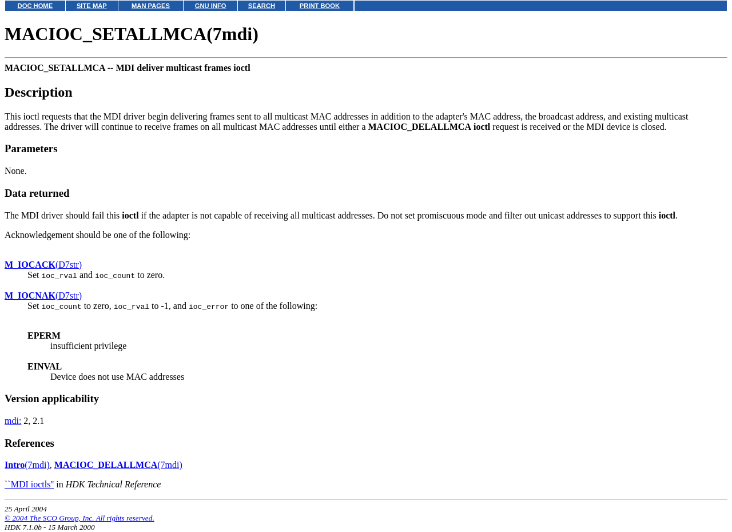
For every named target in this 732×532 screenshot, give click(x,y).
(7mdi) (27, 465)
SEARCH (261, 5)
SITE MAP (92, 5)
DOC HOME (35, 5)
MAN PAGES (151, 5)
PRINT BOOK (320, 5)
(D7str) (43, 264)
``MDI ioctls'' (29, 484)
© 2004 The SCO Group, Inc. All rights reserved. (79, 518)
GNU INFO (210, 5)
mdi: (13, 421)
